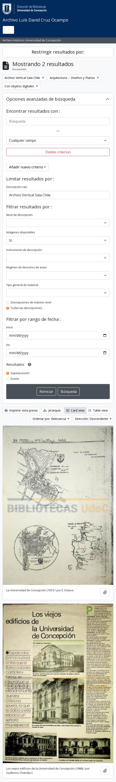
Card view (75, 410)
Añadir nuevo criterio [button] (26, 167)
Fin (8, 345)
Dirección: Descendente (92, 419)
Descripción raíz (16, 187)
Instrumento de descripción (24, 250)
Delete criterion (58, 152)
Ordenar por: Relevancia (50, 419)
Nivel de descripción (19, 215)
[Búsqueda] (58, 121)
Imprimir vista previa (21, 410)
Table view (98, 410)
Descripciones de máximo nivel (31, 302)
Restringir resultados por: (58, 52)
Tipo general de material (22, 285)
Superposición (20, 373)
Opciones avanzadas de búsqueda (40, 99)
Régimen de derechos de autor (26, 267)
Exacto (15, 379)
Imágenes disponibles (20, 232)
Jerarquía (52, 410)
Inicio (9, 327)
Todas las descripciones (26, 308)
